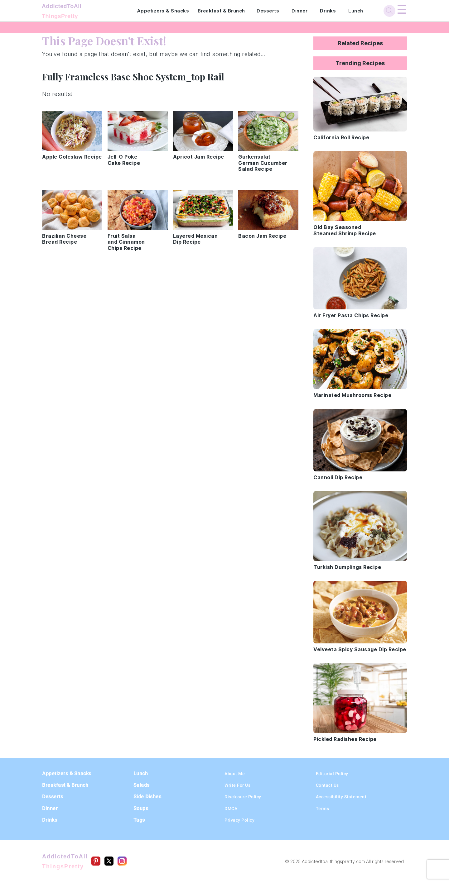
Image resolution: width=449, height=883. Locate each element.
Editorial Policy (332, 773)
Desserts (268, 11)
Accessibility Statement (341, 796)
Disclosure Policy (242, 796)
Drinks (328, 11)
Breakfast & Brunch (221, 11)
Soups (140, 808)
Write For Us (237, 785)
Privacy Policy (239, 820)
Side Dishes (147, 796)
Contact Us (327, 785)
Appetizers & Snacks (163, 11)
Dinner (299, 11)
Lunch (355, 11)
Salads (141, 785)
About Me (234, 773)
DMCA (230, 808)
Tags (139, 820)
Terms (322, 808)
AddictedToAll (81, 12)
